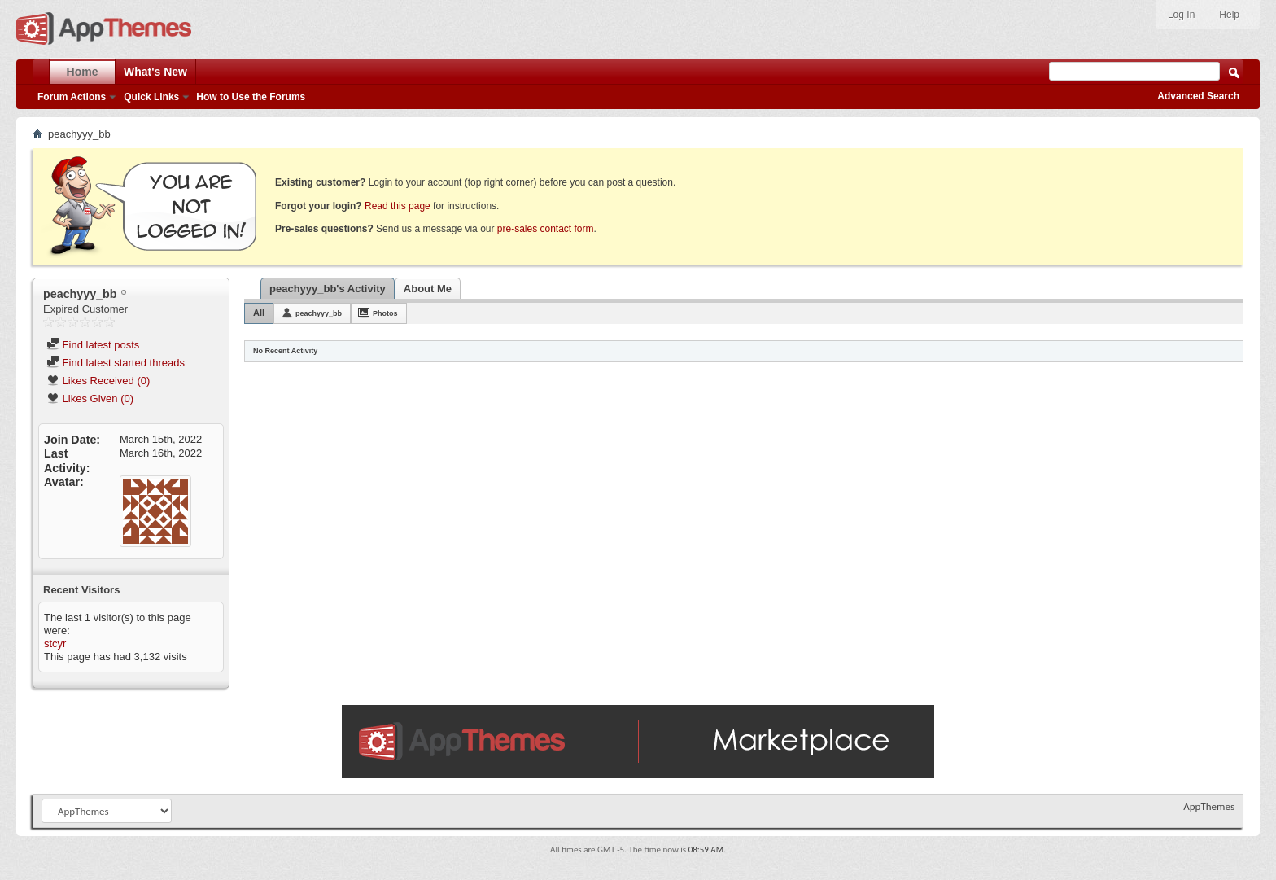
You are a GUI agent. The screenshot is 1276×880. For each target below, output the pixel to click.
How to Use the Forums (250, 97)
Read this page (397, 206)
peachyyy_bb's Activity (327, 288)
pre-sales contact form (545, 228)
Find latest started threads (115, 363)
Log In (1181, 14)
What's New (155, 71)
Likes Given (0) (89, 398)
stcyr (55, 643)
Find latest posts (92, 345)
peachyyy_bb (318, 313)
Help (1229, 14)
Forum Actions (71, 97)
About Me (428, 288)
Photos (385, 313)
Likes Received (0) (98, 380)
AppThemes (1208, 806)
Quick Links (151, 97)
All (258, 312)
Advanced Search (1198, 96)
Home (82, 71)
